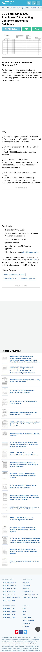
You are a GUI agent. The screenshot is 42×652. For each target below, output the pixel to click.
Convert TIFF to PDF (8, 594)
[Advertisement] (21, 105)
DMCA (25, 614)
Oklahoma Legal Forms (9, 278)
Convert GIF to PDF (8, 591)
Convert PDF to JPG (8, 608)
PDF (26, 29)
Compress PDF (28, 591)
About (25, 608)
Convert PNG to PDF (9, 588)
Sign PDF (26, 588)
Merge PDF (26, 585)
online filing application (29, 252)
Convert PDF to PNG (9, 611)
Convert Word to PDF (9, 582)
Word (37, 29)
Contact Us (26, 623)
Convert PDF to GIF (8, 614)
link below (33, 260)
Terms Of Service (28, 620)
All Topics (26, 626)
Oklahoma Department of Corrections (13, 274)
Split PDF (26, 582)
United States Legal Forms (27, 278)
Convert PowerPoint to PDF (11, 597)
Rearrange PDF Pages (30, 594)
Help (24, 611)
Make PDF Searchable (30, 597)
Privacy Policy (27, 617)
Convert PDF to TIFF (8, 617)
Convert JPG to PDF (8, 600)
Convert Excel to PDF (9, 585)
